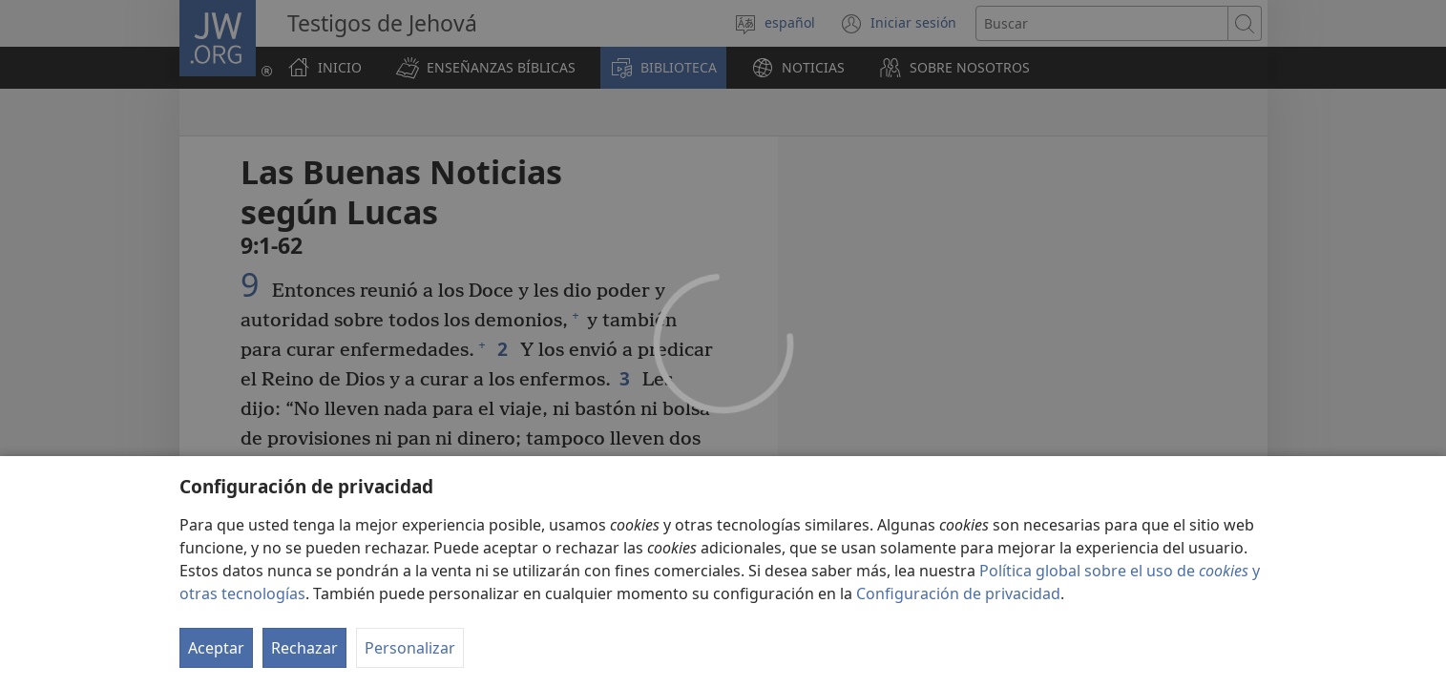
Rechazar (304, 647)
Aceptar (216, 647)
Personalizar (410, 647)
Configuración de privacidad (958, 593)
